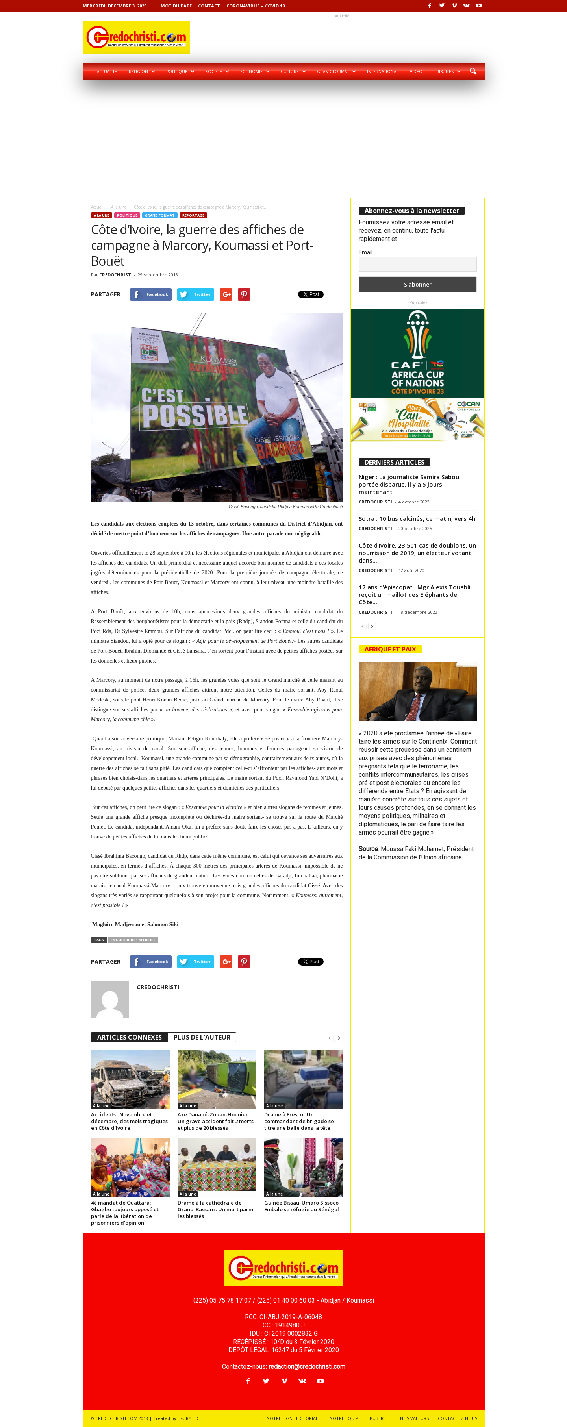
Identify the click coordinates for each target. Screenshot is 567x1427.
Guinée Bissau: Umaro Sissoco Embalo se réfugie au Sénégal (301, 1206)
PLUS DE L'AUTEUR (202, 1037)
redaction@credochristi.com (307, 1366)
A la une (118, 207)
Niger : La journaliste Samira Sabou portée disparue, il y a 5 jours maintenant (409, 484)
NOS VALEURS (414, 1418)
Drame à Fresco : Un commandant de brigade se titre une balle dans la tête (299, 1121)
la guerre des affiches (133, 939)
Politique (180, 71)
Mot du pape (176, 6)
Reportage (193, 215)
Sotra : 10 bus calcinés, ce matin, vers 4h (417, 518)
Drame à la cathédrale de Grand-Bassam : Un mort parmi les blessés (216, 1209)
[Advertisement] (284, 139)
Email (365, 252)
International (382, 71)
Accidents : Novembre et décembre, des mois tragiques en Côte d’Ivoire (129, 1121)
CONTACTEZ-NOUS (457, 1418)
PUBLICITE (380, 1418)
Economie (255, 71)
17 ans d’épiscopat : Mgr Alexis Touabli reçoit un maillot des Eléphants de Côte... (415, 594)
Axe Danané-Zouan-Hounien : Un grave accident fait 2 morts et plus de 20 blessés (216, 1121)
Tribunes (447, 71)
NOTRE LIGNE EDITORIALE (294, 1418)
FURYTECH (191, 1418)
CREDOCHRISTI (116, 275)
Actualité (107, 71)
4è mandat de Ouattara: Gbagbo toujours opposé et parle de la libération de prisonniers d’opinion (125, 1212)
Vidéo (416, 71)
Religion (142, 71)
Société (217, 71)
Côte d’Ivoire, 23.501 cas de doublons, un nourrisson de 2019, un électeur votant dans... (417, 552)
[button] (473, 71)
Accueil (97, 207)
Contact (209, 6)
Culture (293, 71)
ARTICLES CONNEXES (129, 1037)
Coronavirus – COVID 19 (255, 6)
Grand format (336, 71)
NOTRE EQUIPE (345, 1418)
